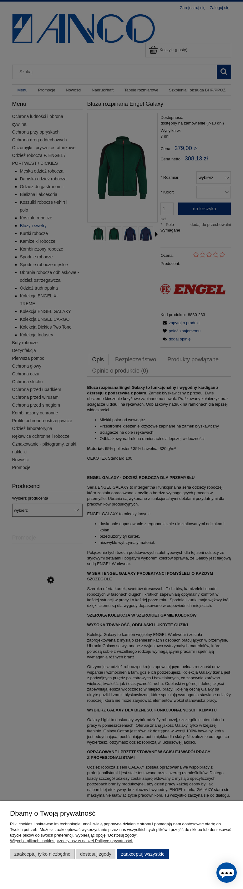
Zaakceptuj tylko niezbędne (42, 854)
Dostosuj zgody (95, 854)
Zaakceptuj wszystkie (143, 854)
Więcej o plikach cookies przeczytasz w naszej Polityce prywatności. (71, 840)
